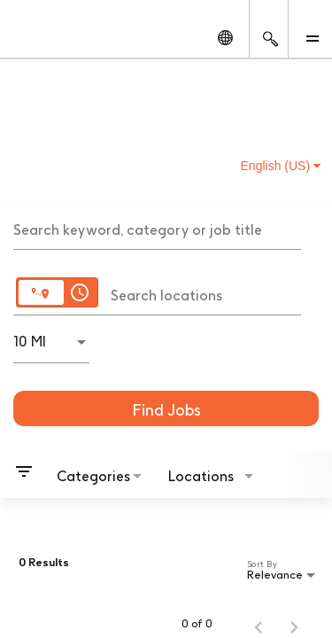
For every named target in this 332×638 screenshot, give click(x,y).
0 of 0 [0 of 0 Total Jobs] (196, 624)
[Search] (166, 408)
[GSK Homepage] (47, 37)
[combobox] (157, 227)
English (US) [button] (280, 166)
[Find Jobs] (166, 408)
